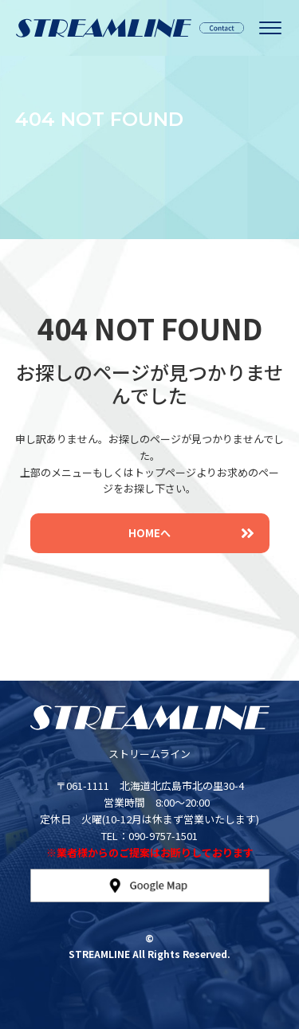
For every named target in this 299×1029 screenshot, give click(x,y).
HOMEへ (191, 532)
